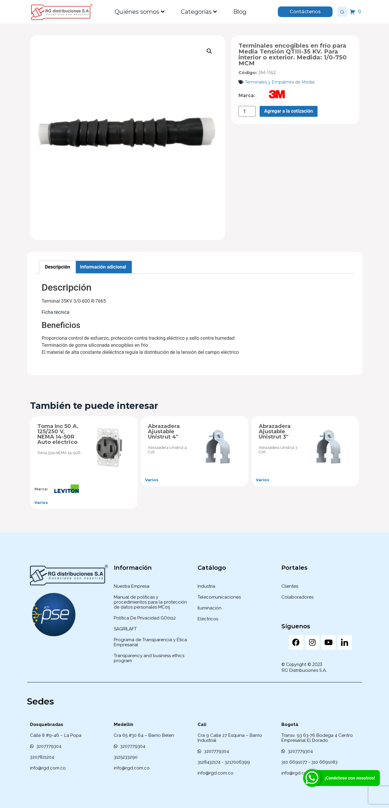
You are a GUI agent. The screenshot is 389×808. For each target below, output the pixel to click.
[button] (209, 51)
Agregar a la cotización (288, 111)
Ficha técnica (56, 312)
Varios (41, 502)
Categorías (199, 11)
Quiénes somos (140, 11)
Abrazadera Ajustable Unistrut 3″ (275, 431)
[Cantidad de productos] (247, 111)
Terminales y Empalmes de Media (279, 82)
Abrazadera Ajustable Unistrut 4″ (164, 431)
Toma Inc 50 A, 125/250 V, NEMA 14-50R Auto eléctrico (58, 434)
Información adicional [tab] (103, 267)
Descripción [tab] (57, 267)
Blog (239, 11)
